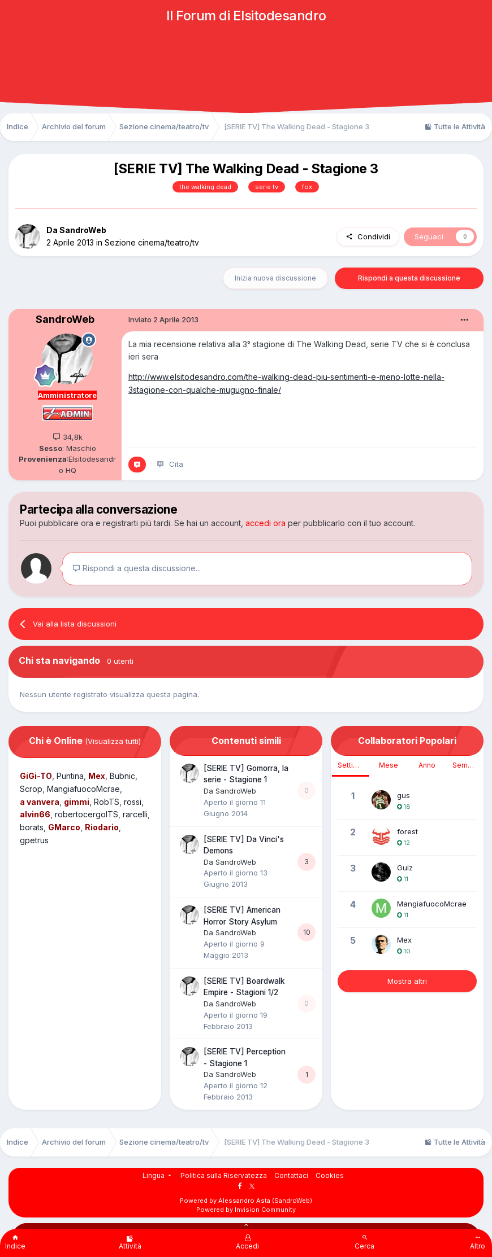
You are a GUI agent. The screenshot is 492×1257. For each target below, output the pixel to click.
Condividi (368, 236)
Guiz (405, 867)
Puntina (70, 776)
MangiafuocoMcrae (83, 789)
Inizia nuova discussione (275, 278)
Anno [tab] (426, 765)
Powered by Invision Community (246, 1210)
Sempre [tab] (465, 765)
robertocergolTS (86, 814)
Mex (404, 939)
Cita (176, 463)
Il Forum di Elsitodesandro (246, 15)
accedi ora (265, 523)
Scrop (31, 789)
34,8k (68, 436)
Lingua (158, 1175)
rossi (132, 802)
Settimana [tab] (353, 765)
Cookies (330, 1175)
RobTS (106, 802)
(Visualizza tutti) (113, 741)
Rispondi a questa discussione (409, 278)
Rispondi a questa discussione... (136, 568)
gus (403, 795)
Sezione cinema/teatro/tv (152, 242)
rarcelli (135, 814)
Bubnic (122, 776)
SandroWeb (82, 230)
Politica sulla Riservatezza (223, 1175)
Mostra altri (407, 981)
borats (32, 827)
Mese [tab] (388, 765)
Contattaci (291, 1175)
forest (407, 831)
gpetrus (34, 840)
